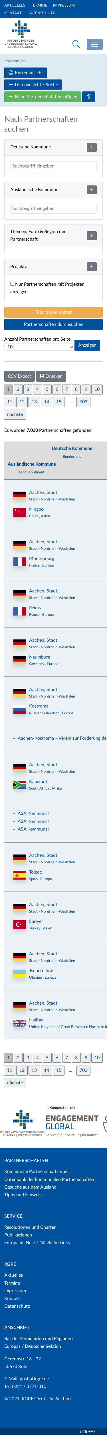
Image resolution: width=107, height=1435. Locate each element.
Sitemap (88, 1432)
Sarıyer (36, 921)
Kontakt (13, 13)
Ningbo (36, 509)
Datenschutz (41, 13)
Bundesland (72, 456)
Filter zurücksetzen (53, 312)
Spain (34, 879)
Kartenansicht (25, 72)
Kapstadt (38, 781)
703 (83, 402)
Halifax (36, 1020)
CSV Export (19, 376)
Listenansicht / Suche (33, 84)
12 (22, 402)
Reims (35, 608)
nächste (15, 414)
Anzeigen (87, 345)
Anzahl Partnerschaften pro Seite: (38, 339)
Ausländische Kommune (32, 464)
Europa (48, 565)
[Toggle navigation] (95, 44)
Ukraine (36, 977)
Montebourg (41, 558)
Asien (45, 516)
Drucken (51, 376)
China (34, 516)
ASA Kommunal (33, 813)
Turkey (35, 928)
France (35, 565)
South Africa (39, 788)
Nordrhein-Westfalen (58, 499)
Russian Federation (44, 713)
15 (58, 402)
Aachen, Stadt (43, 492)
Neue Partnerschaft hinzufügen (42, 96)
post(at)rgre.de (34, 1379)
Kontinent (36, 472)
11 (9, 402)
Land (23, 472)
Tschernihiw (41, 970)
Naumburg (39, 657)
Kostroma (39, 706)
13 (34, 402)
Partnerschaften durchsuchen (53, 324)
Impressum (64, 5)
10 (97, 389)
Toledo (35, 872)
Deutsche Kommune (72, 448)
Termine (39, 5)
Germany (37, 664)
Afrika (57, 788)
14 (46, 402)
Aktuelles (14, 5)
